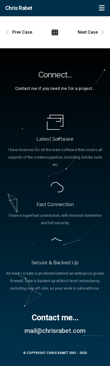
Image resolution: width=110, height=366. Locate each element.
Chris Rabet (18, 8)
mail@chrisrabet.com (55, 330)
